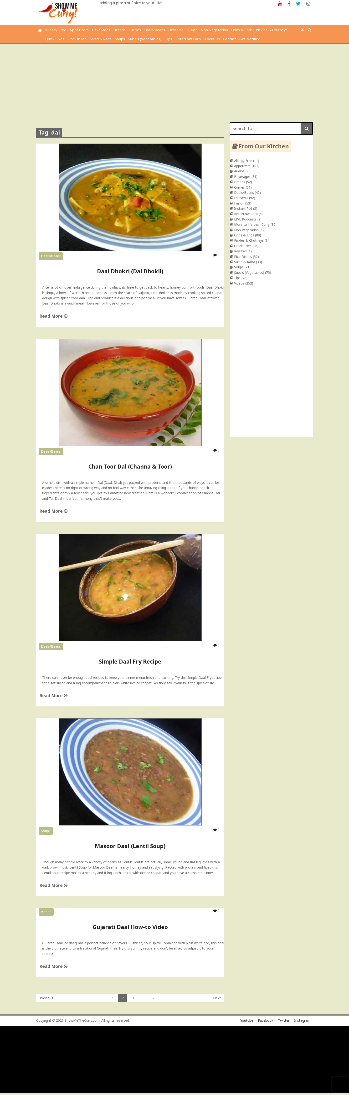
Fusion (192, 29)
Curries (135, 29)
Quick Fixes (54, 38)
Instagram (302, 1020)
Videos (46, 912)
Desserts (175, 29)
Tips (168, 38)
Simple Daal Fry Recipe (130, 661)
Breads (119, 29)
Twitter (283, 1020)
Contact (229, 38)
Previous (46, 998)
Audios (239, 171)
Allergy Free (55, 29)
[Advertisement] (174, 79)
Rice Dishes (77, 38)
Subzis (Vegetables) (144, 38)
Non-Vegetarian (214, 29)
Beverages (101, 29)
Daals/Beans (154, 29)
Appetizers (79, 29)
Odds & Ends (241, 29)
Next (217, 998)
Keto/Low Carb (188, 38)
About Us (212, 38)
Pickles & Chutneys (271, 29)
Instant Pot (243, 208)
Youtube (246, 1020)
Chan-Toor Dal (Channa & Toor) (130, 466)
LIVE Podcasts (245, 219)
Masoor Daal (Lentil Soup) (130, 846)
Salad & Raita (101, 38)
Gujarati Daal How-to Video (130, 927)
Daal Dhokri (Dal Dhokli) (130, 271)
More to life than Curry (252, 224)
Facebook (265, 1020)
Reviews (240, 251)
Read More (53, 316)
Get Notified (249, 38)
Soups (120, 38)
